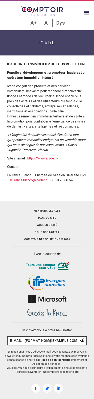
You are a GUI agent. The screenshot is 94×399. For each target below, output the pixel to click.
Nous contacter (47, 232)
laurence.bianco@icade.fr (29, 180)
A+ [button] (33, 23)
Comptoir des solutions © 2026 (47, 239)
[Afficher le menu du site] (86, 12)
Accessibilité (47, 225)
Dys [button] (60, 23)
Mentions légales (47, 210)
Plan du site (47, 217)
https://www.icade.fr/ (42, 158)
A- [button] (47, 23)
